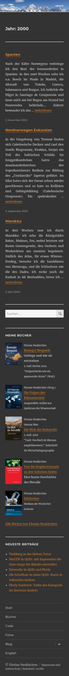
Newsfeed (28, 668)
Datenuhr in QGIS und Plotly (29, 569)
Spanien (12, 54)
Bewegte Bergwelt (37, 350)
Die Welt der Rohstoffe (40, 429)
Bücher (10, 617)
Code (9, 626)
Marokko (13, 221)
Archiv (40, 668)
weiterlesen (43, 110)
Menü (59, 5)
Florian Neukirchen (23, 665)
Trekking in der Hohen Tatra (30, 554)
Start (9, 608)
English (10, 653)
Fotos (9, 635)
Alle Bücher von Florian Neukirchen (31, 524)
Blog (8, 644)
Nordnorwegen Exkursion (28, 130)
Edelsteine (31, 498)
